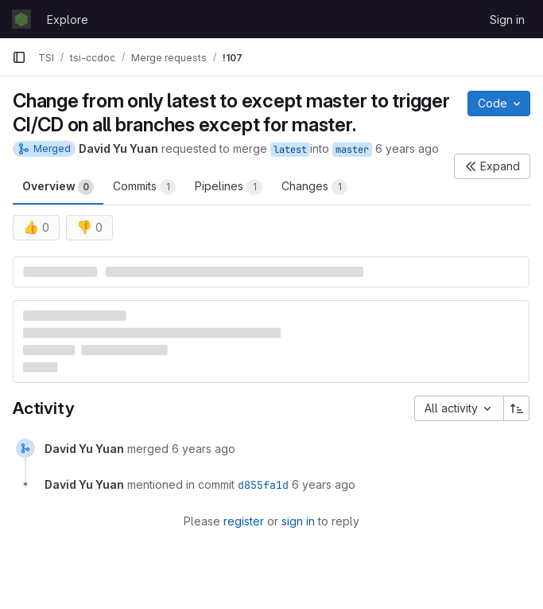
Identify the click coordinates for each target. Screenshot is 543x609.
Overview (58, 187)
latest (290, 149)
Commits (144, 187)
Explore (67, 19)
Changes (314, 187)
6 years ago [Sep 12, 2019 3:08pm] (407, 148)
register (243, 521)
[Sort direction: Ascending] (516, 408)
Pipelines (228, 187)
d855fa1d (263, 485)
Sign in (507, 19)
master (352, 149)
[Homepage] (21, 19)
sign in (298, 521)
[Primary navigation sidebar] (19, 57)
